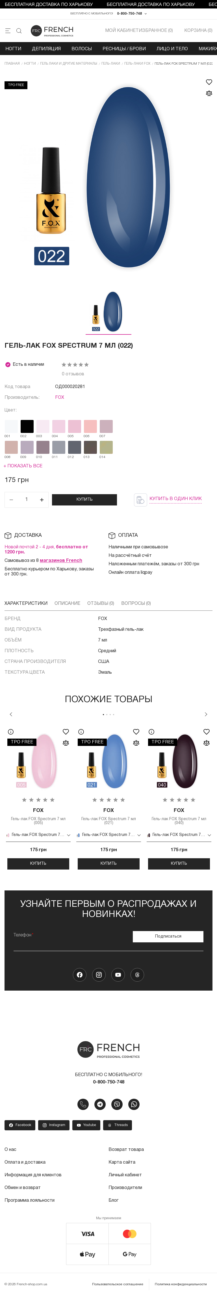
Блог (113, 1199)
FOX (59, 398)
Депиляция (46, 49)
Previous (11, 714)
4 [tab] (113, 714)
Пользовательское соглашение (117, 1282)
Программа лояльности (30, 1199)
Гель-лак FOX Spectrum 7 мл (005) (38, 816)
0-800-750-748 (129, 13)
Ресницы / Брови (124, 49)
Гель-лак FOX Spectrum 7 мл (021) (109, 816)
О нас (10, 1149)
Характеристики (26, 604)
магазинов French (61, 561)
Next (206, 714)
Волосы (81, 49)
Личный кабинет (125, 1174)
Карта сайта (121, 1162)
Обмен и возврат (23, 1187)
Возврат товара (126, 1149)
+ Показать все (22, 466)
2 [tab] (106, 714)
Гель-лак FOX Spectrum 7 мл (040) (179, 816)
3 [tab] (110, 714)
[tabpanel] (38, 797)
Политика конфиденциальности (181, 1282)
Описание (67, 604)
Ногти (13, 49)
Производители (125, 1187)
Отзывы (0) (100, 604)
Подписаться (168, 936)
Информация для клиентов (33, 1174)
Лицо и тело (172, 49)
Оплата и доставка (25, 1162)
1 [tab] (103, 714)
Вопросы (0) (136, 604)
